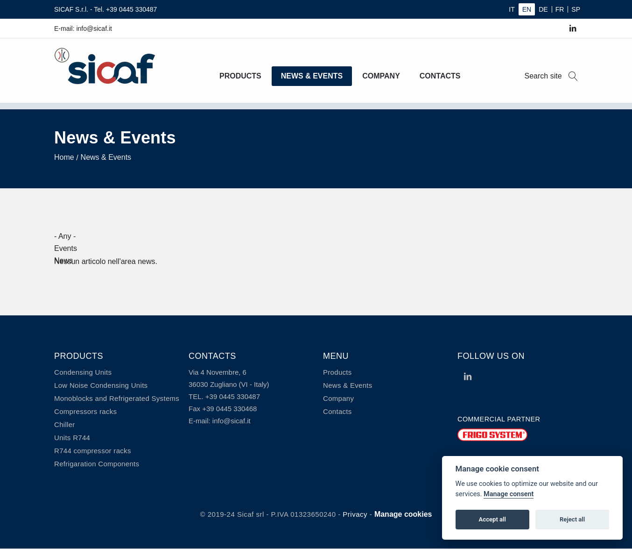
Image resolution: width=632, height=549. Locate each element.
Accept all (492, 519)
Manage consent (509, 494)
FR (559, 9)
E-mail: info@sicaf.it (83, 28)
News (63, 260)
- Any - (65, 236)
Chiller (64, 424)
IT (511, 9)
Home (64, 157)
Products (240, 76)
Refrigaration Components (96, 464)
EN (526, 9)
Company (381, 76)
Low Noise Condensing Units (100, 385)
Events (65, 248)
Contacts (440, 76)
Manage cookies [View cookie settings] (403, 514)
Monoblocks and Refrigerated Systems (116, 398)
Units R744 (72, 438)
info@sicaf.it (231, 421)
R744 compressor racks (92, 451)
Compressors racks (85, 411)
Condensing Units (83, 372)
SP (575, 9)
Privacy (355, 514)
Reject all (572, 519)
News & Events (312, 76)
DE (543, 9)
